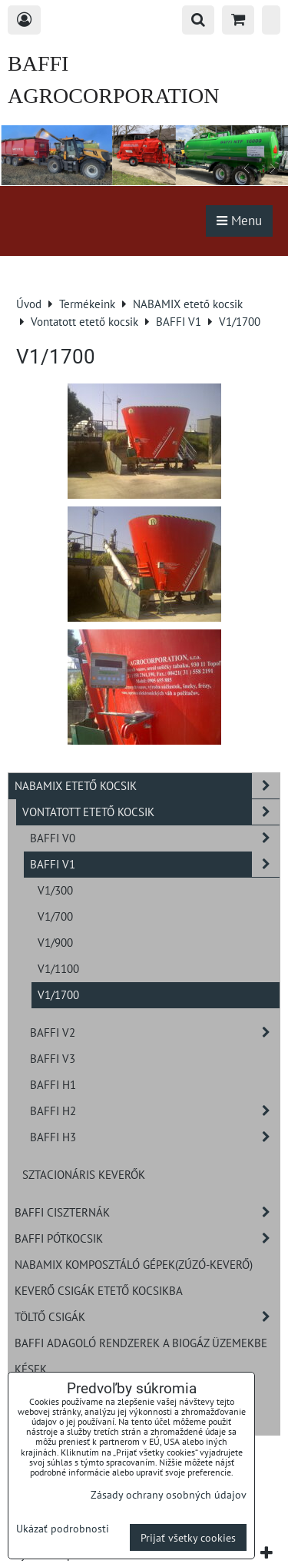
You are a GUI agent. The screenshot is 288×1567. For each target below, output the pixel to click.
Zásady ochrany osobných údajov (169, 1494)
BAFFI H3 (155, 1137)
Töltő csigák (147, 1317)
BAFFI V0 (155, 838)
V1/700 (55, 916)
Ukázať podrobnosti (62, 1528)
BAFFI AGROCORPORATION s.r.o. (113, 95)
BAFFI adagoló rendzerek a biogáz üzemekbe (141, 1342)
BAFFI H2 (155, 1111)
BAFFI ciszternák (147, 1212)
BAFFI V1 (155, 864)
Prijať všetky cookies (188, 1537)
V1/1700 (58, 994)
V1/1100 (58, 968)
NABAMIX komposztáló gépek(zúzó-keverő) (134, 1264)
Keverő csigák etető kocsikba (99, 1290)
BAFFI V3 (52, 1058)
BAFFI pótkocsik (147, 1238)
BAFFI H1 (53, 1084)
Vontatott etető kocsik (151, 812)
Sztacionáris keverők (83, 1174)
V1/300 (55, 890)
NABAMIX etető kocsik (147, 785)
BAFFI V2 (155, 1032)
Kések (31, 1368)
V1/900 (55, 942)
